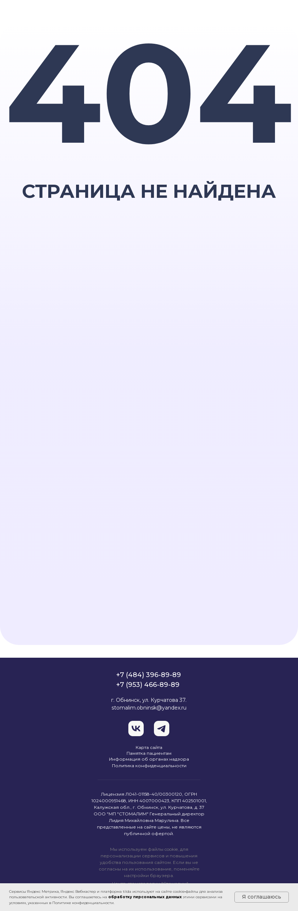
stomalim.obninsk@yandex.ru (149, 707)
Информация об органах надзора (149, 759)
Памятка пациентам (149, 753)
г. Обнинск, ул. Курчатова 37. (148, 700)
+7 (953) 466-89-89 (148, 685)
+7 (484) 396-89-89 (148, 675)
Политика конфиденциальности (149, 765)
